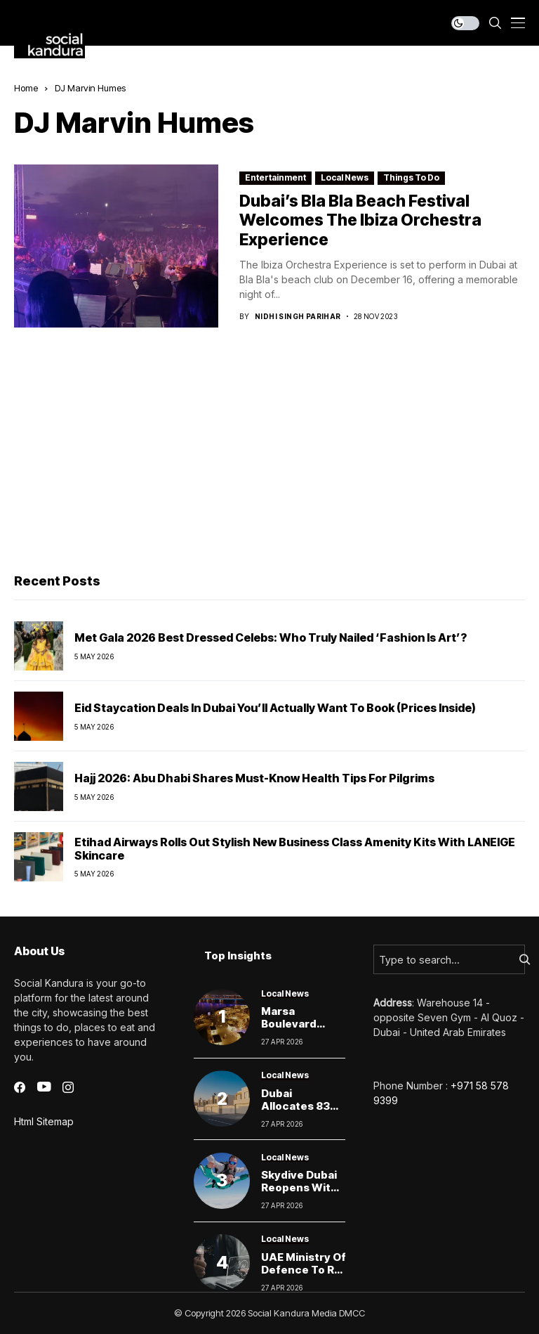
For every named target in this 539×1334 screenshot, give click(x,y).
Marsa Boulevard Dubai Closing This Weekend (300, 1030)
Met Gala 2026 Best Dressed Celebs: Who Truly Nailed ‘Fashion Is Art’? (270, 637)
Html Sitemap (44, 1121)
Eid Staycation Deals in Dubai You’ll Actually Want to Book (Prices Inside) (275, 708)
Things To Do (411, 177)
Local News (344, 177)
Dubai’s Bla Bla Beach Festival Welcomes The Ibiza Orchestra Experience (360, 220)
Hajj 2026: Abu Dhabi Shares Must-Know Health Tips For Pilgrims (254, 778)
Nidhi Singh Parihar (298, 316)
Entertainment (275, 177)
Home (26, 87)
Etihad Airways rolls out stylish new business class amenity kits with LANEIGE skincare (294, 848)
